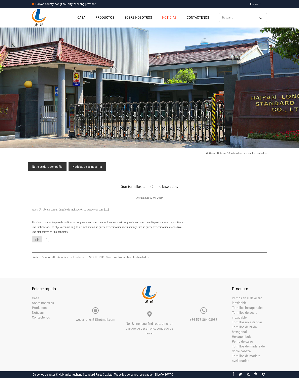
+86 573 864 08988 (203, 320)
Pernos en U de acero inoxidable (247, 300)
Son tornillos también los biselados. (63, 257)
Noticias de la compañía (47, 166)
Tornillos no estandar (247, 322)
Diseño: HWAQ (164, 374)
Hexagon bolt (241, 337)
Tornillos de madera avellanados (246, 358)
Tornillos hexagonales (247, 308)
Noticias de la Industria (87, 166)
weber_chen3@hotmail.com (95, 320)
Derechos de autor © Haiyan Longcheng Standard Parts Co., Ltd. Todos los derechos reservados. (93, 374)
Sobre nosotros (138, 17)
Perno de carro (242, 341)
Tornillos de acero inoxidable (244, 315)
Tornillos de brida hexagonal (244, 329)
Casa (81, 17)
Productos (104, 17)
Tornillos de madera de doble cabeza (248, 348)
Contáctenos (198, 17)
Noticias (169, 17)
